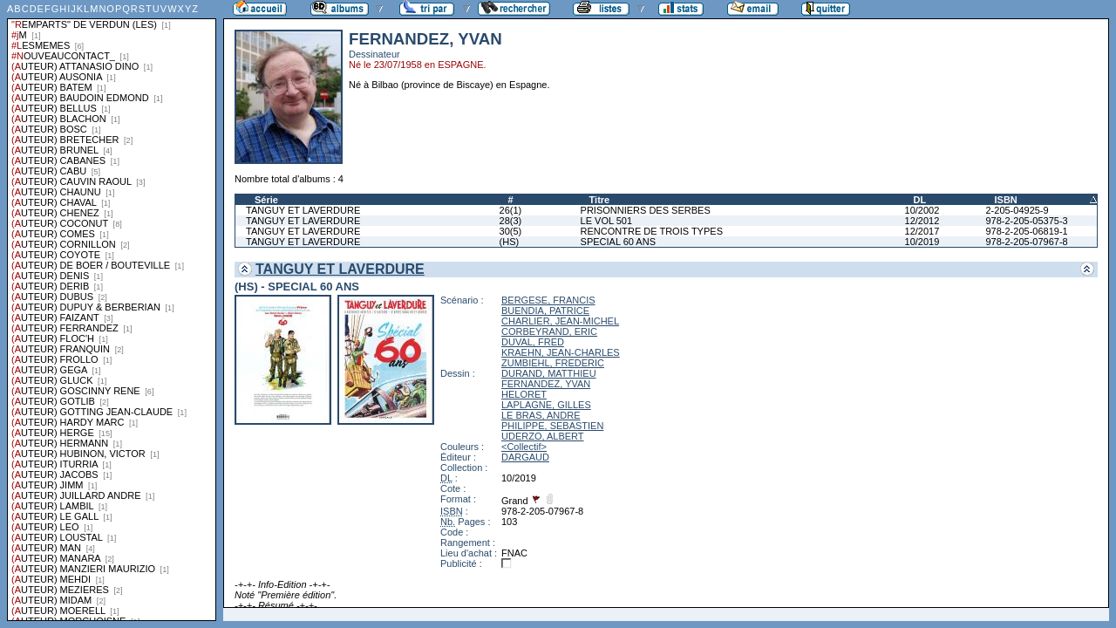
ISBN (1005, 200)
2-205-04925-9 (1016, 210)
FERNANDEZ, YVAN (545, 384)
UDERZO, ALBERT (542, 436)
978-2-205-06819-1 (1026, 231)
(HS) (510, 241)
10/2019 (922, 241)
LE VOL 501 (607, 220)
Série (266, 200)
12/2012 (922, 220)
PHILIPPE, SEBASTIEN (552, 425)
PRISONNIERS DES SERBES (646, 210)
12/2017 (922, 231)
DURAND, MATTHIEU (548, 373)
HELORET (524, 394)
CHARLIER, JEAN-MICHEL (560, 321)
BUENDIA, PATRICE (545, 310)
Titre (599, 200)
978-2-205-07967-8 (1026, 241)
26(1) (511, 210)
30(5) (511, 231)
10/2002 (922, 210)
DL (920, 200)
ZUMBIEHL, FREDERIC (552, 363)
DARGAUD (525, 457)
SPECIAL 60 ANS (618, 241)
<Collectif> (524, 446)
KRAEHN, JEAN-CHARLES (560, 352)
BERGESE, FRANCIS (548, 300)
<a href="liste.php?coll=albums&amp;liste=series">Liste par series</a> (111, 310)
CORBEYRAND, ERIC (549, 331)
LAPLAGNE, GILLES (546, 404)
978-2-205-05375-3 (1026, 220)
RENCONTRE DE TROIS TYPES (652, 231)
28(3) (511, 220)
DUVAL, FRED (532, 342)
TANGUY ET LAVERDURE (303, 210)
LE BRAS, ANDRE (540, 415)
